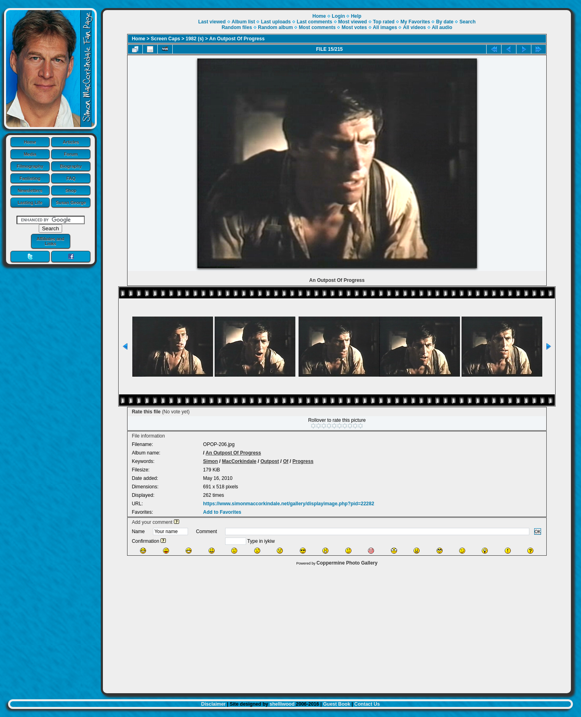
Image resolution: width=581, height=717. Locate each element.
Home (30, 142)
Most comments (317, 27)
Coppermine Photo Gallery (346, 563)
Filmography (30, 166)
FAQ (70, 178)
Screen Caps (165, 39)
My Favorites (415, 22)
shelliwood (282, 704)
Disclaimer (213, 704)
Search (468, 22)
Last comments (314, 22)
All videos (414, 27)
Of (285, 461)
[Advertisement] (337, 627)
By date (445, 22)
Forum (71, 154)
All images (385, 27)
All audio (442, 27)
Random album (275, 27)
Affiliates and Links (50, 241)
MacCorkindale (239, 461)
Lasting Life (29, 202)
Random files (237, 27)
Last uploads (276, 22)
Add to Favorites (222, 512)
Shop (71, 190)
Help (356, 16)
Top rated (384, 22)
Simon (210, 461)
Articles (71, 142)
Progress (303, 461)
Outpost (269, 461)
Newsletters (29, 190)
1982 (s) (195, 39)
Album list (243, 22)
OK (538, 531)
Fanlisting (29, 178)
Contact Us (367, 704)
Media (30, 154)
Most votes (354, 27)
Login (338, 16)
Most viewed (352, 22)
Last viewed (212, 22)
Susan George (71, 202)
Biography (71, 166)
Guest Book (336, 704)
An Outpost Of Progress (237, 39)
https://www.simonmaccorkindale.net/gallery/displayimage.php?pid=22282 (288, 503)
